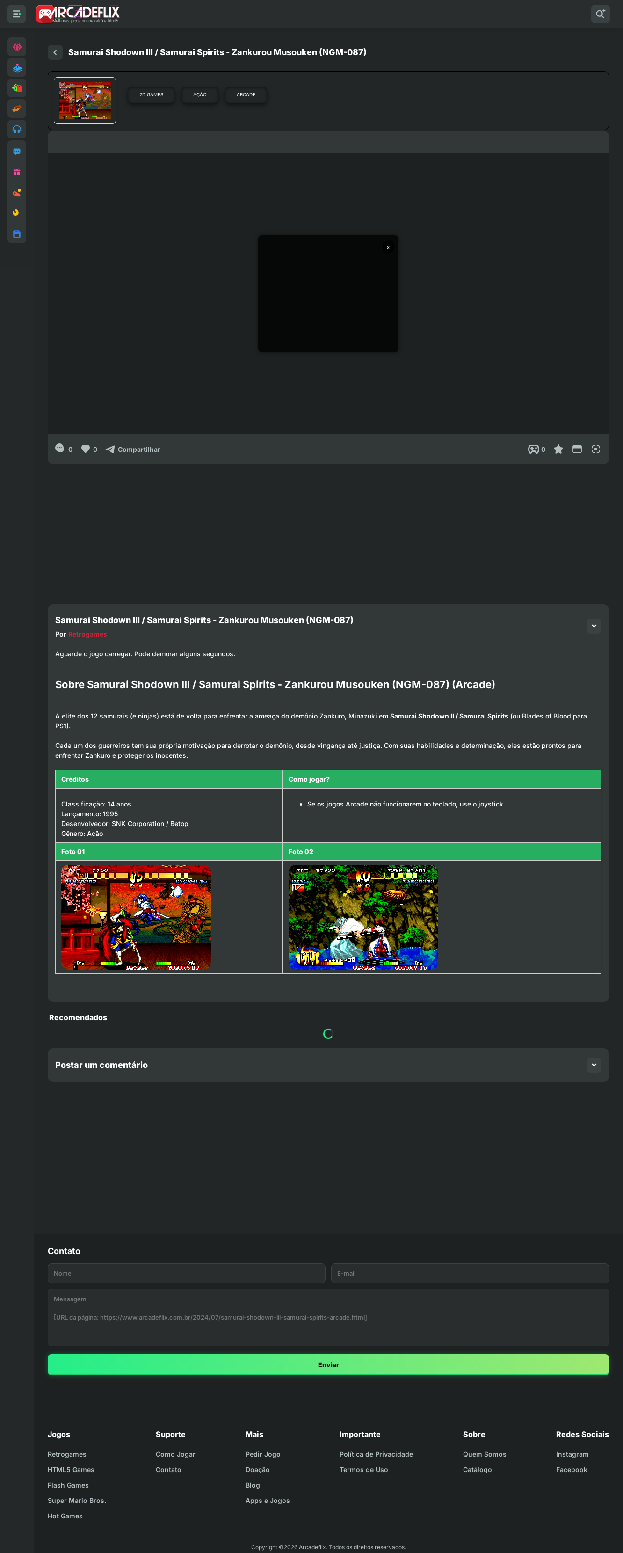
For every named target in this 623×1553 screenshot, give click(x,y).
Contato (168, 1469)
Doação (258, 1469)
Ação (200, 94)
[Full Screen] (595, 449)
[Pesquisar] (600, 14)
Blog (253, 1485)
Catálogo (477, 1469)
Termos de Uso (364, 1469)
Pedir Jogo (263, 1454)
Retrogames (87, 634)
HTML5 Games (71, 1469)
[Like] (88, 449)
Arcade (246, 94)
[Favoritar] (558, 449)
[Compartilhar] (132, 449)
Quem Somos (485, 1454)
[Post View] (536, 449)
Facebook (571, 1469)
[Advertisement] (328, 529)
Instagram (572, 1454)
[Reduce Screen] (577, 449)
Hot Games (65, 1516)
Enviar (328, 1365)
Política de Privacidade (376, 1454)
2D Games (151, 94)
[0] (63, 449)
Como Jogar (176, 1454)
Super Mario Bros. (77, 1500)
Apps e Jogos (268, 1500)
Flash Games (68, 1485)
